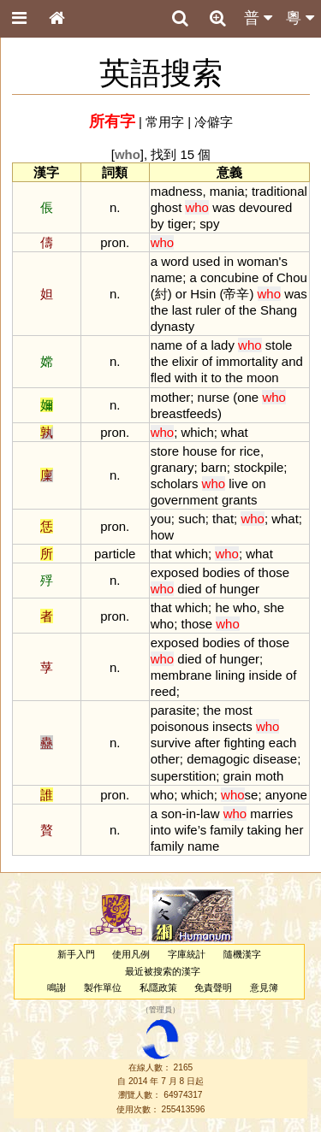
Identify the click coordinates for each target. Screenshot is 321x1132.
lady (222, 345)
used (206, 261)
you (161, 518)
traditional (279, 191)
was (223, 207)
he (222, 607)
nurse (213, 397)
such (191, 518)
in (228, 261)
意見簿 (264, 987)
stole (279, 345)
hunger (239, 588)
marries (271, 813)
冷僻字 (213, 122)
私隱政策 (158, 987)
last (182, 310)
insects (232, 726)
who (244, 607)
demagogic (218, 759)
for (228, 451)
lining (230, 675)
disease (275, 759)
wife (186, 829)
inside (265, 675)
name (166, 277)
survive (171, 742)
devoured (265, 207)
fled (161, 377)
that (223, 518)
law (209, 813)
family (226, 829)
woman (257, 261)
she (274, 607)
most (238, 710)
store (165, 451)
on (259, 483)
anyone (286, 794)
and (292, 361)
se (239, 794)
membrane (181, 675)
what (234, 432)
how (162, 535)
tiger (180, 223)
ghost (166, 207)
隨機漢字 (242, 954)
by (157, 223)
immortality (246, 361)
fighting (244, 742)
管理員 (160, 1010)
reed (163, 691)
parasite (173, 710)
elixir (185, 361)
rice (250, 451)
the (160, 310)
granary (172, 467)
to (216, 377)
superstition (184, 776)
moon (262, 377)
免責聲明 (213, 987)
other (165, 759)
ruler (208, 310)
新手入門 (76, 954)
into (161, 829)
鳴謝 (56, 987)
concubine (229, 277)
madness (177, 191)
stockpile (258, 467)
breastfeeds (184, 413)
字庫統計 (186, 954)
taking (264, 829)
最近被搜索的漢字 (162, 971)
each (282, 742)
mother (171, 397)
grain (237, 776)
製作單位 (103, 987)
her (294, 829)
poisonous (180, 726)
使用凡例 (131, 954)
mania (227, 191)
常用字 (165, 122)
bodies (221, 572)
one (248, 397)
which (197, 432)
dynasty (173, 326)
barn (214, 467)
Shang (278, 310)
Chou (291, 277)
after (207, 742)
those (273, 572)
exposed (175, 572)
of (267, 277)
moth (269, 776)
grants (240, 499)
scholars (175, 483)
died (189, 588)
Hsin (203, 293)
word (174, 261)
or (181, 293)
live (238, 483)
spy (209, 223)
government (184, 499)
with (186, 377)
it (204, 377)
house (199, 451)
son (171, 813)
